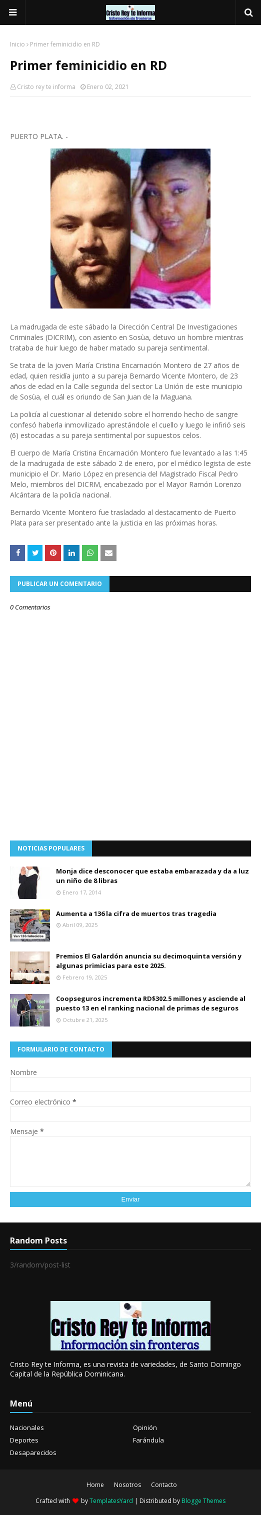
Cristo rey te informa (46, 86)
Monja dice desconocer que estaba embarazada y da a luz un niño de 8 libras (152, 876)
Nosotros (127, 1484)
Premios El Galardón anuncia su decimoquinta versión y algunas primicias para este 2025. (149, 961)
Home (95, 1484)
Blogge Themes (204, 1500)
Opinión (145, 1427)
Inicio (17, 44)
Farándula (148, 1440)
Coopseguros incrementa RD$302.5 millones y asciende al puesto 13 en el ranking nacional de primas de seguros (151, 1003)
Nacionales (27, 1427)
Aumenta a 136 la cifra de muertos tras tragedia (136, 913)
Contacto (164, 1484)
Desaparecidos (33, 1452)
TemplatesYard (111, 1500)
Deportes (24, 1440)
